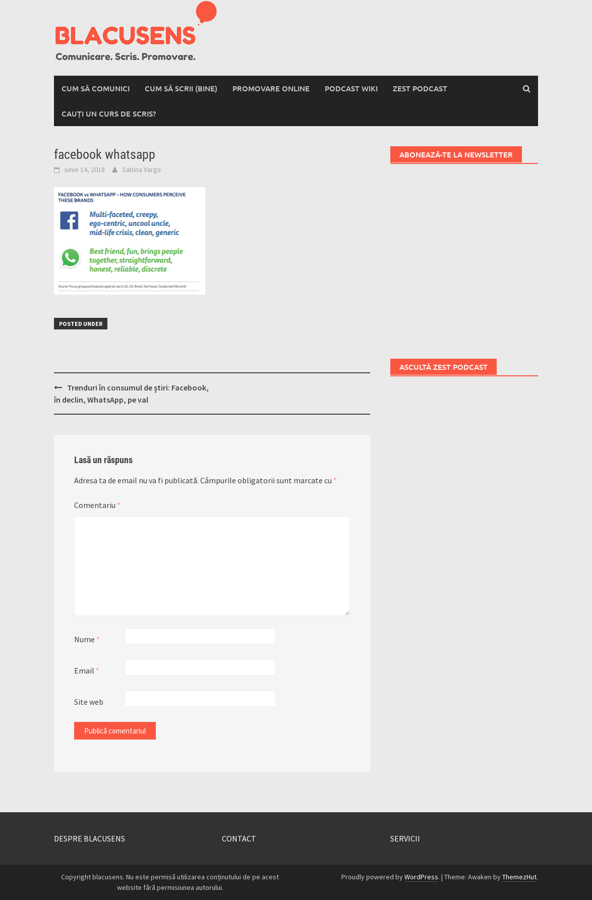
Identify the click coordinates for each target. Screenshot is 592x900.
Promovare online (271, 88)
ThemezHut (519, 876)
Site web (88, 702)
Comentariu (97, 505)
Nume (87, 639)
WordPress (421, 876)
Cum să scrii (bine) (181, 88)
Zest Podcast (420, 88)
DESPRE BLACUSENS (89, 838)
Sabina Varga (141, 169)
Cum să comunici (96, 88)
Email (86, 670)
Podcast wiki (351, 88)
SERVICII (405, 838)
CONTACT (239, 838)
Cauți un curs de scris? (109, 113)
